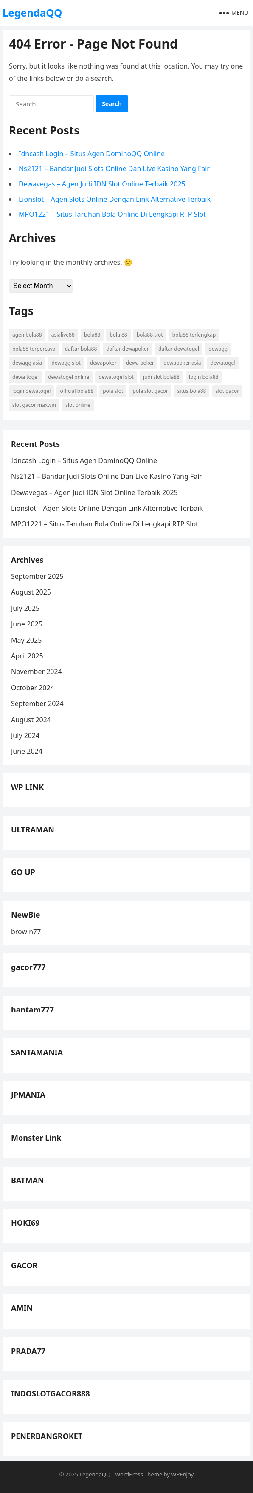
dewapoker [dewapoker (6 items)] (103, 362)
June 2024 (26, 751)
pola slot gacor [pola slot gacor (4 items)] (150, 391)
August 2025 (31, 592)
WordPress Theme (138, 1474)
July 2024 (25, 735)
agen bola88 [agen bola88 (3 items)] (27, 334)
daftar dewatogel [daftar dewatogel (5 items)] (178, 348)
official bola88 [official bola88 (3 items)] (76, 391)
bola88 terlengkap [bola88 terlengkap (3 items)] (194, 334)
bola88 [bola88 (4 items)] (92, 334)
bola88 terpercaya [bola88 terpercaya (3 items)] (34, 348)
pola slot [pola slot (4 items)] (113, 391)
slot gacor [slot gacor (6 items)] (227, 391)
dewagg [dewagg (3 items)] (218, 348)
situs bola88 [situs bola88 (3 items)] (191, 391)
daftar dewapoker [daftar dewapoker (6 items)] (127, 348)
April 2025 (27, 656)
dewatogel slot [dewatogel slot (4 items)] (115, 376)
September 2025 (37, 576)
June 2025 (26, 624)
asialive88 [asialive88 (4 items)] (63, 334)
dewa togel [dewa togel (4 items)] (25, 376)
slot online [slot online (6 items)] (77, 405)
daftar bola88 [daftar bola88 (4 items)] (81, 348)
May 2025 (26, 640)
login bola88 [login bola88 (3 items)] (204, 376)
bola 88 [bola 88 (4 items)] (118, 334)
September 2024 (37, 703)
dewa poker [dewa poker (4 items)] (140, 362)
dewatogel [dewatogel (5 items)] (223, 362)
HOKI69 (25, 1223)
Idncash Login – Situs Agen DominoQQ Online (92, 153)
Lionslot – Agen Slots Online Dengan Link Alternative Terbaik (115, 199)
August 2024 (31, 719)
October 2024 (32, 687)
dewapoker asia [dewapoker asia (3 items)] (182, 362)
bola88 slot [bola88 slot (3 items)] (150, 334)
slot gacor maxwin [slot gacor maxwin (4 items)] (34, 405)
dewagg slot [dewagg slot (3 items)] (65, 362)
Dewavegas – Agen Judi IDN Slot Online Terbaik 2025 (102, 184)
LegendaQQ (32, 13)
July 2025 (25, 608)
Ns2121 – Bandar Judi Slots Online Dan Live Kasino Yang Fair (114, 168)
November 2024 (36, 671)
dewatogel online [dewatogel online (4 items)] (68, 376)
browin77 (26, 931)
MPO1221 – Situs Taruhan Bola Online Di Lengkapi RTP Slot (112, 214)
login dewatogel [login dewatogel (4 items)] (31, 391)
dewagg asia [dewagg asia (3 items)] (27, 362)
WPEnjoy (182, 1474)
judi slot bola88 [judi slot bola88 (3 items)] (161, 376)
